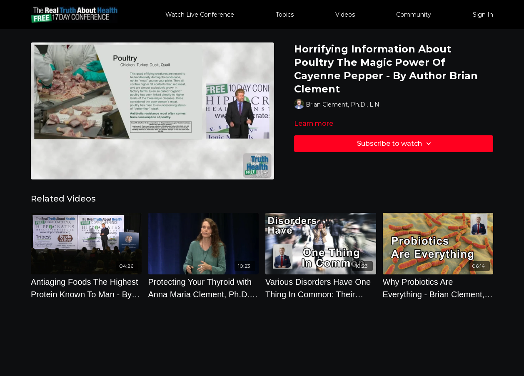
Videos (345, 14)
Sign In (483, 14)
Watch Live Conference (199, 14)
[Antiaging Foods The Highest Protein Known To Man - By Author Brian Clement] (86, 288)
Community (413, 14)
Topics (285, 14)
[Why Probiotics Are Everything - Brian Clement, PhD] (438, 288)
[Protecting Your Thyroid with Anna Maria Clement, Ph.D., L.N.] (203, 288)
